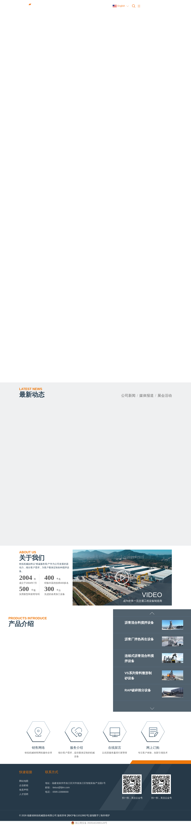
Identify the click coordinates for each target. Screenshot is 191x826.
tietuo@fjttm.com (61, 787)
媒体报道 (146, 395)
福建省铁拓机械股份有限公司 (42, 815)
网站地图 (23, 781)
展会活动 (165, 395)
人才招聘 (23, 794)
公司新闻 (128, 395)
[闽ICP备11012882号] (78, 815)
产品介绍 (27, 622)
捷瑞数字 (94, 815)
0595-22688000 (61, 792)
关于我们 (32, 556)
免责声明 (23, 790)
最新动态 (32, 392)
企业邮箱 (23, 785)
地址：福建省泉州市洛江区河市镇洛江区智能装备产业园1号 (75, 783)
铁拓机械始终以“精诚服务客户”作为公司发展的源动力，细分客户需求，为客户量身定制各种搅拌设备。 (44, 568)
